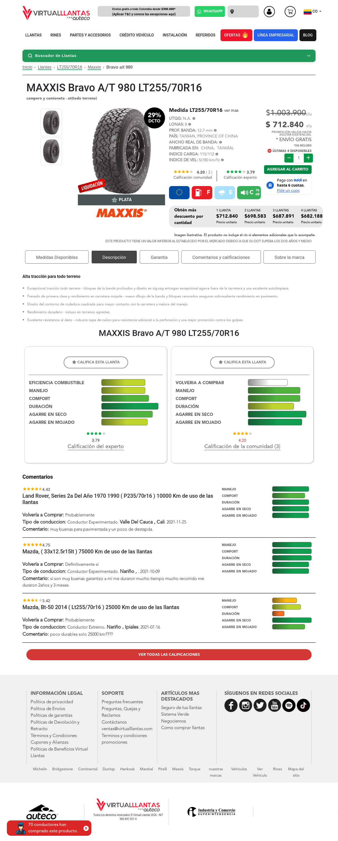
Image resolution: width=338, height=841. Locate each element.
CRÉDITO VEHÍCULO (137, 35)
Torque (194, 769)
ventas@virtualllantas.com (127, 729)
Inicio (27, 67)
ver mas (231, 111)
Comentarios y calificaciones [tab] (221, 257)
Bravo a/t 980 (119, 67)
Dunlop (109, 769)
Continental (87, 769)
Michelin (40, 769)
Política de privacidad (52, 702)
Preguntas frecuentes (122, 702)
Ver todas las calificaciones (169, 655)
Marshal (146, 769)
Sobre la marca (290, 257)
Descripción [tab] (114, 257)
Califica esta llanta (96, 362)
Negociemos (173, 721)
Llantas (44, 67)
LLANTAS (33, 35)
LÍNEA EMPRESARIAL (275, 35)
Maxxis (94, 67)
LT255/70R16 (69, 67)
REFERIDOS (205, 35)
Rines (277, 769)
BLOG (308, 35)
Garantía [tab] (159, 257)
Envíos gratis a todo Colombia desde (144, 12)
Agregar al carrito (287, 169)
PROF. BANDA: (182, 131)
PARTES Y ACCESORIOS (90, 35)
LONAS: (176, 125)
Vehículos (239, 769)
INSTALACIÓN (175, 35)
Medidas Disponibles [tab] (57, 257)
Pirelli (162, 769)
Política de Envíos (48, 709)
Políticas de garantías (51, 715)
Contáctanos (114, 722)
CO (311, 12)
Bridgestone (62, 769)
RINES (55, 35)
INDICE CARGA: (184, 154)
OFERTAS (236, 34)
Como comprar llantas (183, 728)
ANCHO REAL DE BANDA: (193, 143)
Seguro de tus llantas (181, 708)
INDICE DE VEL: (183, 160)
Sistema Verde (175, 714)
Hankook (127, 769)
